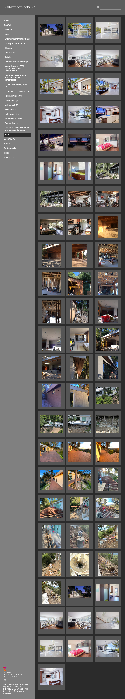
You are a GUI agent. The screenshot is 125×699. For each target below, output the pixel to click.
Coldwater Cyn (11, 100)
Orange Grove (11, 123)
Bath (7, 34)
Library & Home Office (15, 43)
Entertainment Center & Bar (17, 39)
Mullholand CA (11, 105)
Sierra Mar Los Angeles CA (17, 91)
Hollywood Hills (12, 114)
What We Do (9, 139)
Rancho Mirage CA (13, 96)
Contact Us (9, 157)
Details (8, 57)
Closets (8, 48)
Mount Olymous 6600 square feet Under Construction (14, 68)
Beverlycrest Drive (13, 119)
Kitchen (8, 30)
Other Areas (10, 52)
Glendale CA (10, 109)
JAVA (7, 134)
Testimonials (10, 148)
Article (7, 144)
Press (6, 153)
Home (6, 21)
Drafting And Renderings (16, 62)
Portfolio (8, 25)
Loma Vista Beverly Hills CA (16, 85)
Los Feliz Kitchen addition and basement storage (17, 129)
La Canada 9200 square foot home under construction (15, 77)
